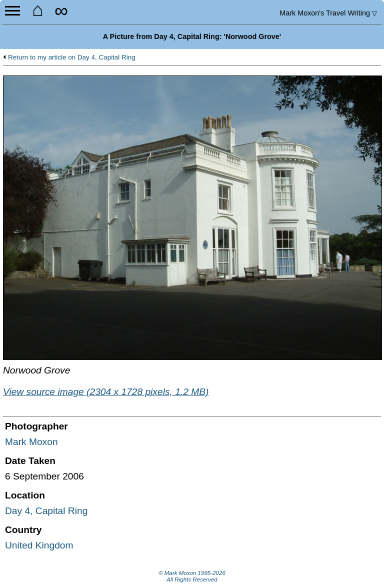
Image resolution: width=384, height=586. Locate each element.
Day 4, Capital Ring (46, 511)
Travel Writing (328, 13)
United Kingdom (39, 545)
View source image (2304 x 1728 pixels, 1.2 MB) (105, 391)
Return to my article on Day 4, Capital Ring (72, 57)
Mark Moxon (31, 441)
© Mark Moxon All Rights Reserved (192, 576)
